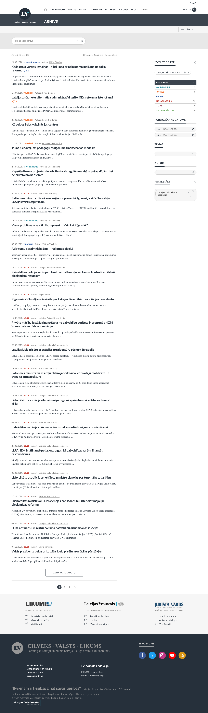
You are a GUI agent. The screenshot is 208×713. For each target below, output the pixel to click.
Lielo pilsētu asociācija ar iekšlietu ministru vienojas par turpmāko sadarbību (61, 477)
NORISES (71, 10)
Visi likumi (36, 624)
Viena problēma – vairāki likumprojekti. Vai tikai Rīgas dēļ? (50, 225)
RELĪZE (26, 194)
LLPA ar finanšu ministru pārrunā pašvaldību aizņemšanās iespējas (55, 528)
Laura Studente (49, 120)
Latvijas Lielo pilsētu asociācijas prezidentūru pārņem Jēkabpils (53, 349)
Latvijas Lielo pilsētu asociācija (53, 345)
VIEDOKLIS (28, 244)
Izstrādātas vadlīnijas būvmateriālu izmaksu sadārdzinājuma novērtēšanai (60, 427)
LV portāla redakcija (95, 666)
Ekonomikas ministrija (49, 423)
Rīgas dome (44, 295)
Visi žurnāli (165, 624)
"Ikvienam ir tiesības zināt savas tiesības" (46, 688)
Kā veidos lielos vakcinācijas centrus (35, 124)
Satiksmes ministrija (48, 194)
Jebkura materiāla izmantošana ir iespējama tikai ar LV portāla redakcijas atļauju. (56, 694)
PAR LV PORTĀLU (35, 666)
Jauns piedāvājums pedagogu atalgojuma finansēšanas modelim (53, 148)
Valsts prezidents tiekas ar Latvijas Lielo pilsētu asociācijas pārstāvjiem (57, 551)
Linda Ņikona (54, 167)
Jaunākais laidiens (99, 616)
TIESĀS (113, 10)
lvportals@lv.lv (98, 672)
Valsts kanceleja (46, 547)
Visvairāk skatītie (40, 620)
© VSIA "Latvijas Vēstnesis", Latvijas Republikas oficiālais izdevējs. (47, 698)
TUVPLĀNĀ (28, 93)
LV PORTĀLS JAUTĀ (32, 62)
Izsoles (93, 620)
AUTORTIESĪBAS (35, 676)
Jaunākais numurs (169, 616)
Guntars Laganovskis (52, 143)
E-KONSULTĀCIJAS (128, 10)
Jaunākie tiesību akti (42, 616)
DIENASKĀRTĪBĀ (99, 10)
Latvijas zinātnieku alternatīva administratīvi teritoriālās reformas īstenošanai (62, 97)
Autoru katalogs (168, 620)
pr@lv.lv (103, 676)
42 (19, 55)
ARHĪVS (144, 10)
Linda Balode (48, 93)
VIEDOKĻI (83, 10)
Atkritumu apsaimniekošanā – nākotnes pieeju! (42, 248)
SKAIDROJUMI (58, 10)
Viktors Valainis (49, 244)
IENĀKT (192, 3)
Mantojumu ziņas (99, 624)
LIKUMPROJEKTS (31, 167)
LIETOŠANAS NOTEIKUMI (39, 669)
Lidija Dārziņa (55, 62)
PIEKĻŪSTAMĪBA (35, 673)
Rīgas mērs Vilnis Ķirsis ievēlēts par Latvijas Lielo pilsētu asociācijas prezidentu (63, 299)
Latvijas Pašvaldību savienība (52, 268)
